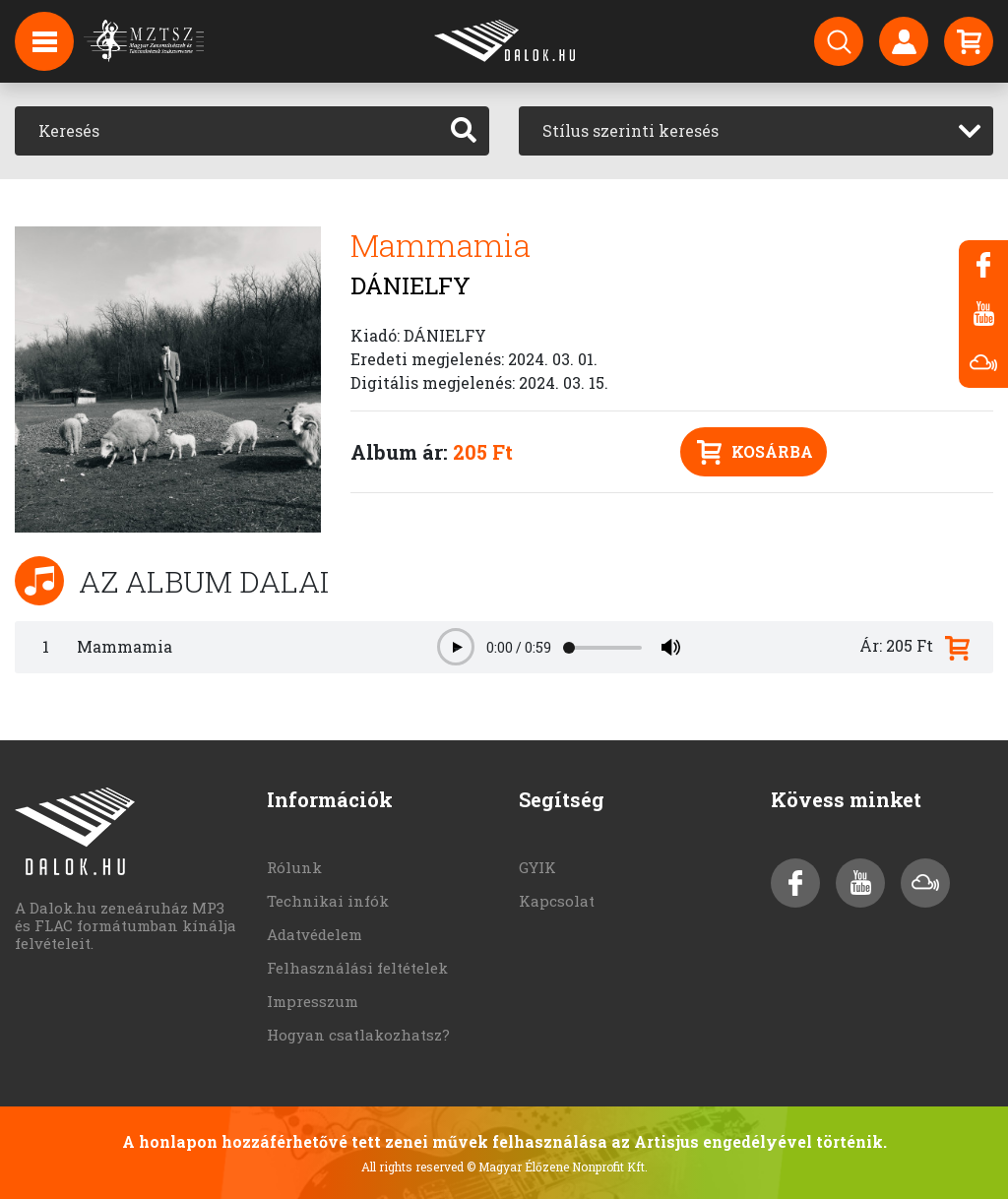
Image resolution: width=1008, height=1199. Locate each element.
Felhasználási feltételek (357, 968)
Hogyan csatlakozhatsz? (358, 1034)
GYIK (537, 867)
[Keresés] (227, 131)
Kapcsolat (557, 901)
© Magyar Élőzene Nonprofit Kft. (557, 1166)
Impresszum (312, 1001)
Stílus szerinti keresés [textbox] (630, 130)
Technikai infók (328, 901)
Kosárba (755, 452)
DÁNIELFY (410, 285)
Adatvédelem (314, 934)
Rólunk (294, 867)
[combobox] (756, 131)
